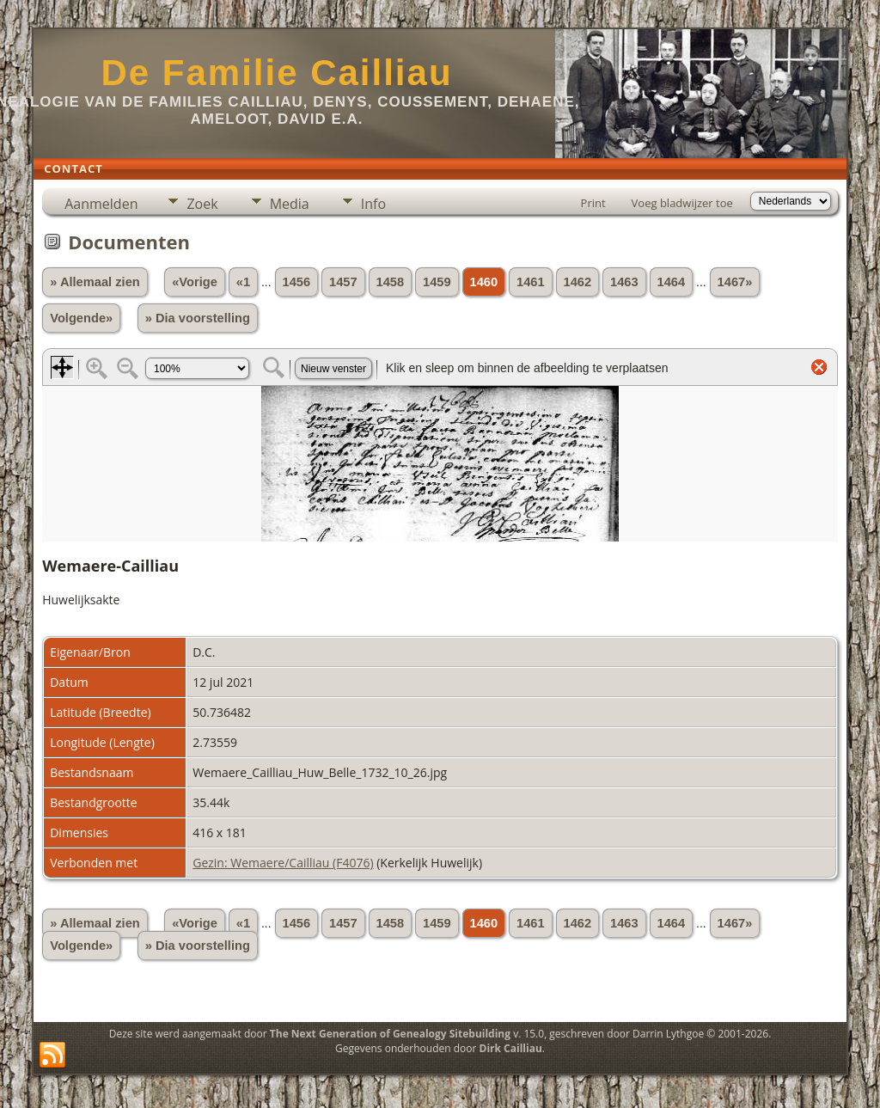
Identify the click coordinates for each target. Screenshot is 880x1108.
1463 (624, 282)
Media (289, 203)
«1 (243, 282)
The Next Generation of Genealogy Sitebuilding (390, 1033)
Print (593, 203)
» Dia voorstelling (197, 318)
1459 (437, 282)
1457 (343, 282)
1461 (530, 282)
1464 (671, 282)
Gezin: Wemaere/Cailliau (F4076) (282, 862)
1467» (735, 282)
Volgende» (81, 318)
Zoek (201, 203)
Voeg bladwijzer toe (682, 203)
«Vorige (194, 282)
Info (373, 203)
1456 (297, 282)
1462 (578, 282)
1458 (390, 282)
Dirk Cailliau (511, 1048)
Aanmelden (101, 203)
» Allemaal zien (95, 282)
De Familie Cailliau (276, 72)
